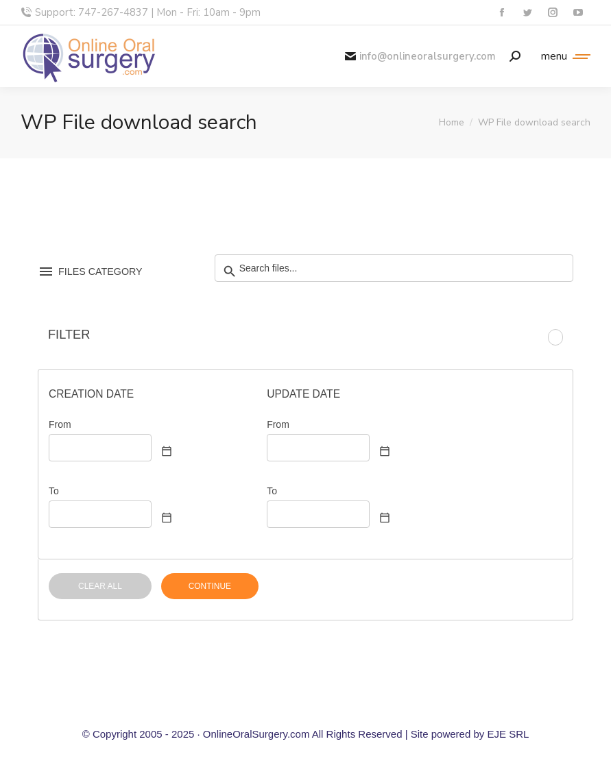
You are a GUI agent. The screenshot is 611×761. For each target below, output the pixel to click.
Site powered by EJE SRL (470, 734)
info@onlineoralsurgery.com (420, 56)
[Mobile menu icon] (562, 56)
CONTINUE (210, 586)
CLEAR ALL (100, 586)
